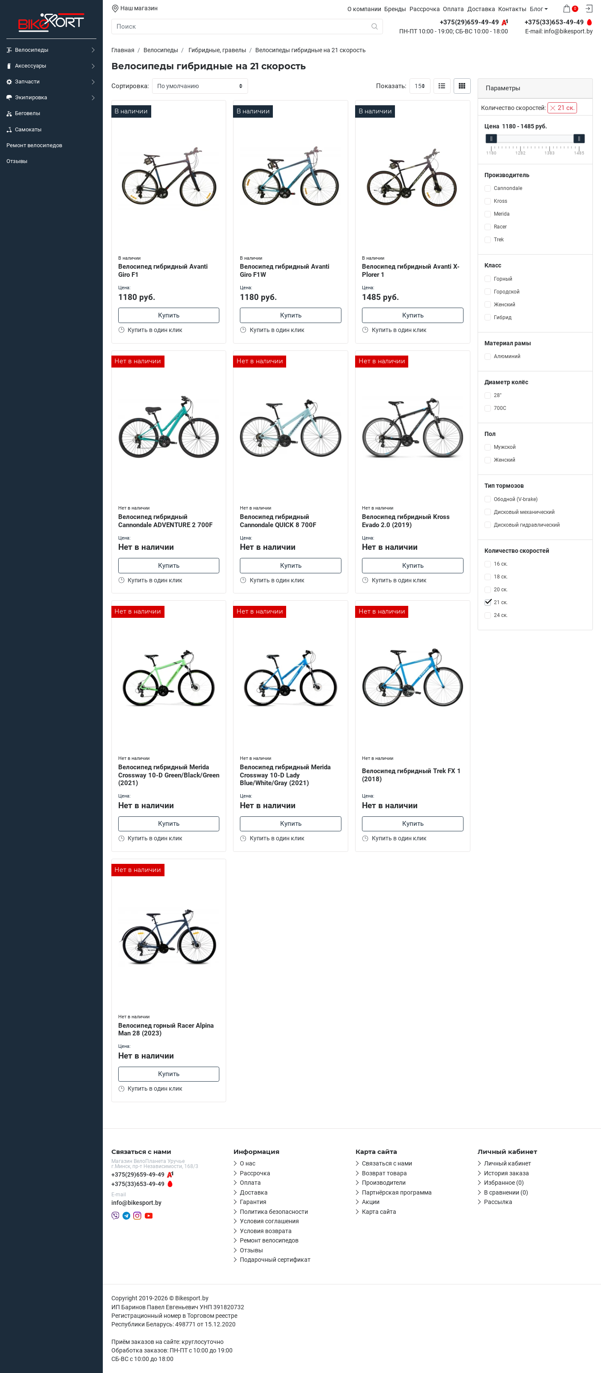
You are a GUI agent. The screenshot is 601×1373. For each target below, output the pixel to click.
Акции (371, 1201)
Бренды (395, 9)
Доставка (481, 9)
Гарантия (253, 1201)
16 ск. (501, 564)
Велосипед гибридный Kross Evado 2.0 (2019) (406, 521)
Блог (536, 9)
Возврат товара (384, 1173)
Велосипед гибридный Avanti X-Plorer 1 (411, 271)
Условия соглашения (269, 1221)
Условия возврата (266, 1231)
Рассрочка (425, 9)
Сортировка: (130, 86)
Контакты (512, 9)
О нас (247, 1163)
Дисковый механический (524, 512)
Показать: (391, 86)
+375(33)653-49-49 (137, 1183)
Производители (384, 1182)
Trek (499, 240)
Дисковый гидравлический (527, 525)
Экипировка (26, 97)
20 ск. (501, 590)
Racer (500, 227)
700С (500, 408)
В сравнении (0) (506, 1192)
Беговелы (23, 113)
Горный (503, 279)
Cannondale (508, 188)
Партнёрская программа (397, 1192)
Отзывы (16, 161)
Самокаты (24, 129)
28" (498, 395)
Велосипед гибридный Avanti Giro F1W (284, 271)
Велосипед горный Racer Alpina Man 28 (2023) (166, 1030)
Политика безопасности (274, 1211)
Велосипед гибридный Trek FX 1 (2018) (411, 775)
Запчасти (23, 81)
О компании (364, 9)
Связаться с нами (387, 1163)
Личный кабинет (507, 1163)
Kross (500, 201)
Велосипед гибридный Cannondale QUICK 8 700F (278, 521)
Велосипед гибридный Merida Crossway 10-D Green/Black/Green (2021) (168, 775)
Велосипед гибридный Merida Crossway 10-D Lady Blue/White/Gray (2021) (285, 775)
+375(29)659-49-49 (137, 1174)
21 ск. (562, 108)
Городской (507, 292)
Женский (504, 305)
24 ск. (501, 615)
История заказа (506, 1173)
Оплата (453, 9)
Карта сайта (379, 1211)
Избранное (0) (504, 1182)
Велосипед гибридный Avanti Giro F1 (163, 271)
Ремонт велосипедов (34, 145)
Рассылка (498, 1201)
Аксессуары (26, 65)
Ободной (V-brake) (516, 499)
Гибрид (502, 317)
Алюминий (507, 356)
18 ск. (501, 577)
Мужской (505, 447)
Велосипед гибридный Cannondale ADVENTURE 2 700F (165, 521)
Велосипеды (27, 50)
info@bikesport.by (568, 32)
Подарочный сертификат (275, 1259)
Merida (502, 214)
